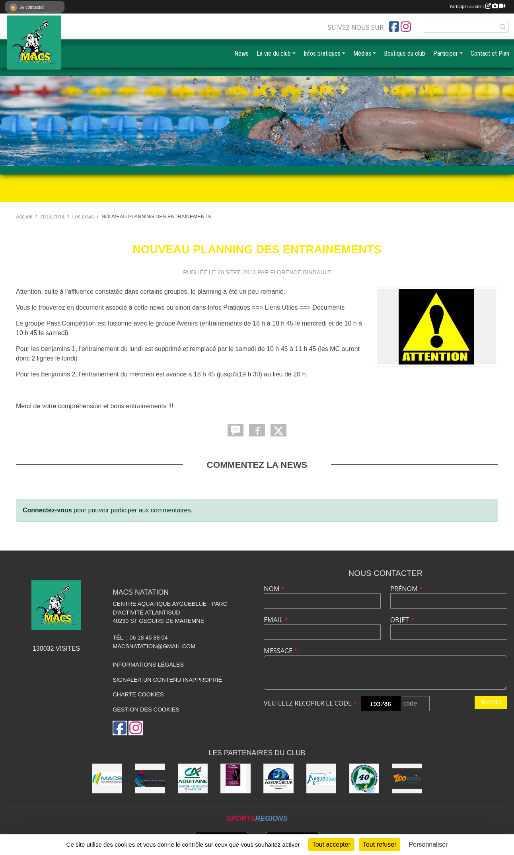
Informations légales (148, 664)
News (241, 53)
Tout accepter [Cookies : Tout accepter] (331, 844)
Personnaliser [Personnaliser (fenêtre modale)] (428, 844)
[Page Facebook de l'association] (394, 27)
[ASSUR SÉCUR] (278, 779)
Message (281, 650)
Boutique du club (404, 53)
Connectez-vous (47, 510)
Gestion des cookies (146, 709)
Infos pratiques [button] (322, 53)
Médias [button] (362, 53)
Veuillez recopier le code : (312, 703)
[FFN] (150, 779)
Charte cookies (138, 694)
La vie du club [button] (274, 53)
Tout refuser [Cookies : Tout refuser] (379, 844)
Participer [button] (445, 53)
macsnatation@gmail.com (154, 646)
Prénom (406, 588)
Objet (402, 619)
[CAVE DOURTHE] (235, 779)
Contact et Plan (490, 53)
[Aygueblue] (321, 779)
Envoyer (491, 702)
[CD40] (364, 779)
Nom (274, 588)
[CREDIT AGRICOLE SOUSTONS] (193, 779)
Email (276, 619)
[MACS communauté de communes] (107, 779)
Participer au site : (477, 6)
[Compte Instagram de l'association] (406, 27)
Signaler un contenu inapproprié (167, 680)
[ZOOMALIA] (407, 779)
